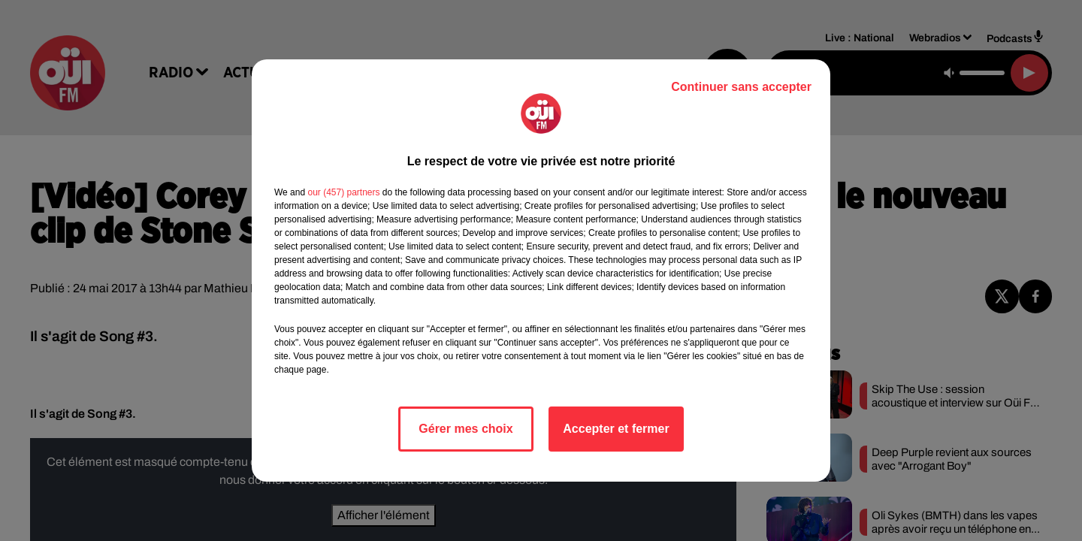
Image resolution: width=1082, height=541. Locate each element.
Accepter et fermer (616, 428)
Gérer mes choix (465, 428)
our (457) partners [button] (343, 192)
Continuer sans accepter (741, 86)
